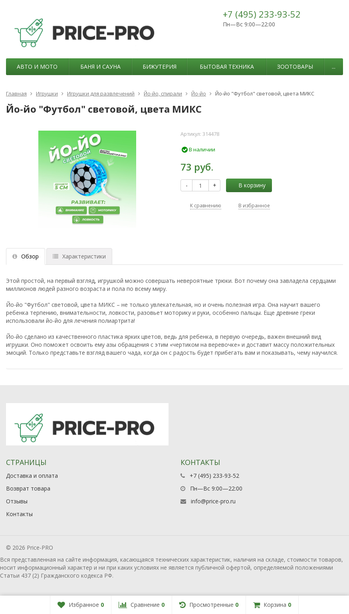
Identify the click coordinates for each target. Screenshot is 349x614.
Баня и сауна (100, 66)
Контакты (19, 514)
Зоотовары (295, 66)
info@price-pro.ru (213, 501)
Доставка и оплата (32, 475)
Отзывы (17, 501)
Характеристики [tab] (79, 256)
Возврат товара (28, 488)
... (333, 66)
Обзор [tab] (25, 256)
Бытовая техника (227, 66)
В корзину (248, 185)
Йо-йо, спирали (163, 93)
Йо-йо (198, 93)
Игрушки (47, 93)
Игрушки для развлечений (101, 93)
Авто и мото (37, 66)
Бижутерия (159, 66)
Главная (16, 93)
